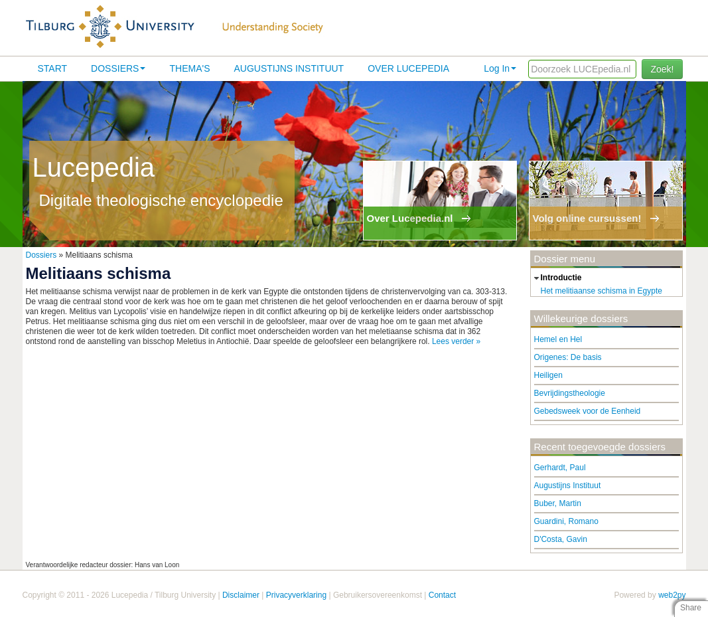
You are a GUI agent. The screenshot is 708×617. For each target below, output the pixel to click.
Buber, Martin (557, 503)
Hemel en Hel (558, 339)
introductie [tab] (556, 278)
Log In (500, 68)
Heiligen (548, 375)
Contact (442, 595)
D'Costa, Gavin (560, 539)
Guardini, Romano (566, 521)
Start (53, 68)
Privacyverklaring (296, 595)
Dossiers (118, 68)
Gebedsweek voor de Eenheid (587, 411)
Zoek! (661, 69)
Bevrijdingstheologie (569, 393)
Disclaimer (240, 595)
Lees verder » (456, 341)
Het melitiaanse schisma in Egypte (601, 291)
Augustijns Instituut (289, 68)
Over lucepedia (408, 68)
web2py (671, 595)
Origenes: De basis (568, 357)
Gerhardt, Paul (560, 467)
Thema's (189, 68)
